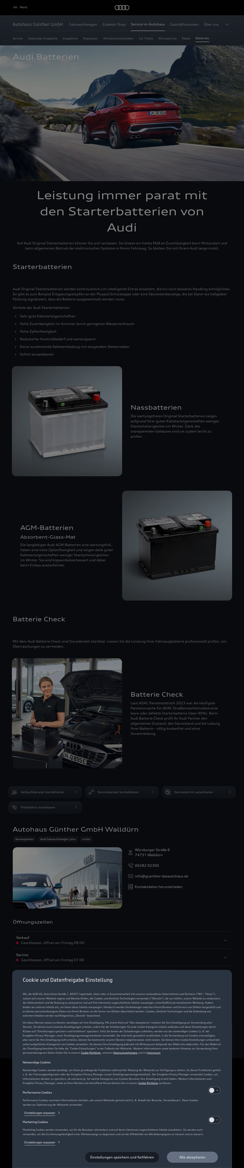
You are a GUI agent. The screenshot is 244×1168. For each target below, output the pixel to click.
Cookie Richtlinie (91, 1052)
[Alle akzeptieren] (192, 1157)
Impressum (153, 1052)
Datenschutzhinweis (125, 1052)
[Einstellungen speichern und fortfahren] (122, 1157)
